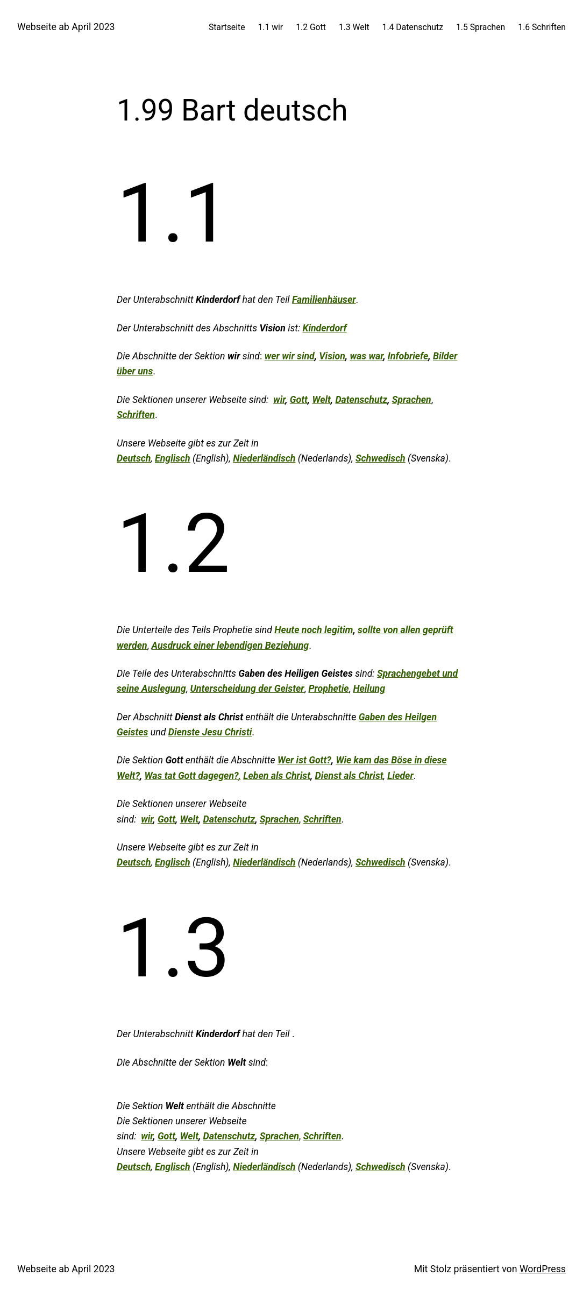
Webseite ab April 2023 (66, 27)
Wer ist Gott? (304, 760)
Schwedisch (381, 458)
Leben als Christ (276, 775)
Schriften (136, 414)
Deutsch (134, 458)
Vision (332, 356)
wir (279, 399)
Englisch (172, 458)
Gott (299, 399)
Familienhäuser (324, 299)
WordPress (543, 1269)
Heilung (369, 688)
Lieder (400, 775)
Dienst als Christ (349, 775)
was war (366, 356)
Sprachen (411, 399)
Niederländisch (264, 458)
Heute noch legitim (313, 630)
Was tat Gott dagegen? (192, 775)
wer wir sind (290, 356)
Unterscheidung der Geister (247, 688)
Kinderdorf (325, 328)
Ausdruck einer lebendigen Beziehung (230, 645)
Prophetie (328, 688)
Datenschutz (361, 399)
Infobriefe (408, 356)
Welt (321, 399)
